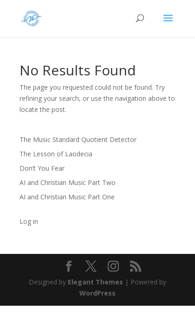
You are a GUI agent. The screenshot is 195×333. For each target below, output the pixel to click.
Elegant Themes (95, 282)
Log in (29, 221)
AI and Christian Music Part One (67, 196)
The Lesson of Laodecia (56, 153)
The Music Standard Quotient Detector (78, 139)
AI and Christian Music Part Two (68, 182)
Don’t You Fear (42, 168)
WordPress (97, 293)
